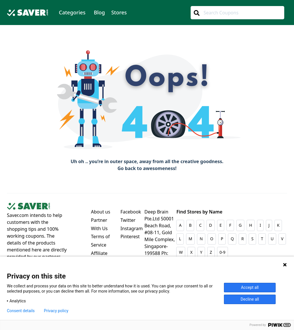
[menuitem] (72, 12)
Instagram (131, 228)
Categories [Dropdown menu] (72, 12)
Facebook (130, 212)
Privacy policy (56, 310)
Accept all (250, 287)
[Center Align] (196, 13)
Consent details (21, 310)
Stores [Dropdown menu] (119, 12)
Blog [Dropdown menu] (99, 12)
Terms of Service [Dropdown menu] (100, 240)
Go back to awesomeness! (146, 168)
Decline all (250, 299)
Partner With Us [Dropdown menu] (99, 224)
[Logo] (27, 13)
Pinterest (130, 236)
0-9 (223, 252)
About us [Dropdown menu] (100, 212)
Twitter (127, 220)
